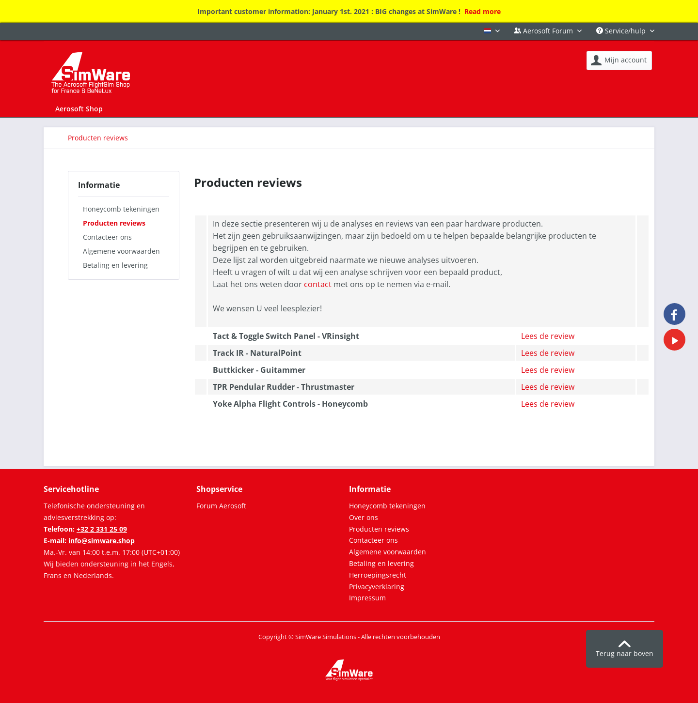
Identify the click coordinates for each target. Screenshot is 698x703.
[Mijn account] (619, 60)
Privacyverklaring (376, 586)
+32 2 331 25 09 (102, 529)
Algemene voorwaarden (121, 251)
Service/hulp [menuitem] (622, 30)
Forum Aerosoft (221, 505)
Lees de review (547, 336)
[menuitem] (619, 60)
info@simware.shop (101, 540)
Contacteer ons (107, 237)
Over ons (363, 517)
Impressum (367, 597)
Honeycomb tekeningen (121, 209)
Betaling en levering (115, 265)
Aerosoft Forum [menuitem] (544, 30)
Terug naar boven (624, 649)
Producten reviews (114, 223)
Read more (482, 11)
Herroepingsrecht (377, 575)
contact (318, 284)
